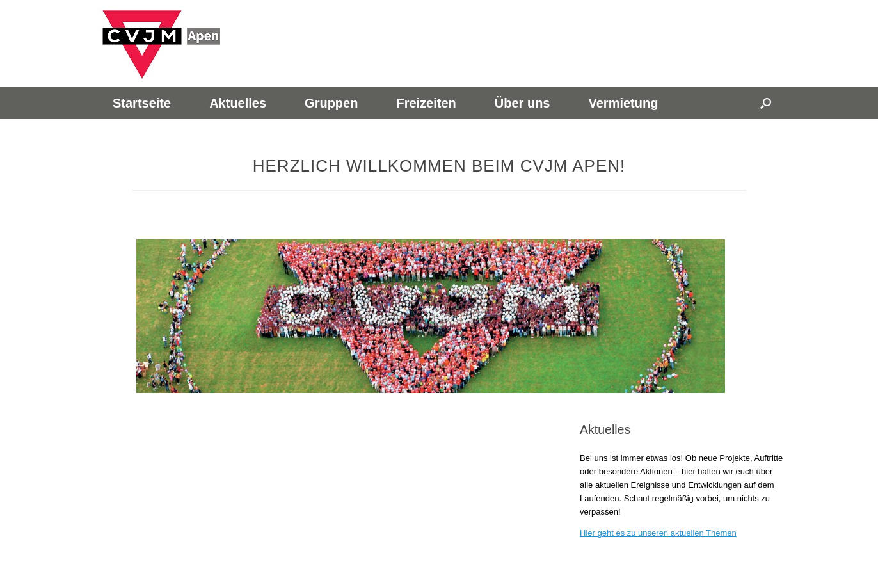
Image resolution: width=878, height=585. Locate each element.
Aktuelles (237, 103)
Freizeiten (426, 103)
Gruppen (331, 103)
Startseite (142, 103)
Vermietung (623, 103)
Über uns (522, 103)
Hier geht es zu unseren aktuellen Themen (658, 533)
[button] (766, 103)
